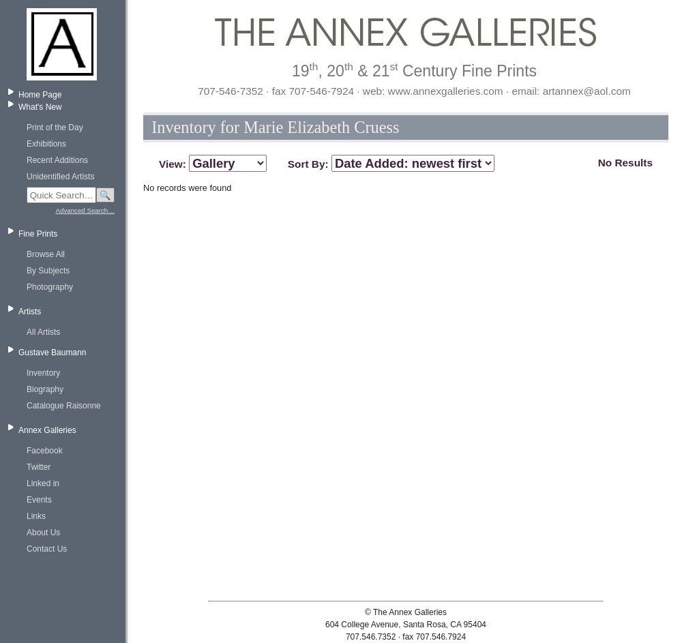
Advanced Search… (85, 210)
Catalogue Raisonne (64, 405)
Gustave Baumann (52, 352)
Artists (29, 311)
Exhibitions (46, 144)
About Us (43, 532)
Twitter (38, 467)
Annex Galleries (47, 430)
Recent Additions (57, 160)
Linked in (43, 483)
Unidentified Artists (60, 176)
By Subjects (48, 270)
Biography (45, 389)
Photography (50, 287)
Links (36, 516)
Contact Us (47, 549)
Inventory (43, 373)
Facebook (45, 450)
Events (39, 500)
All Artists (43, 332)
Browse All (46, 254)
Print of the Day (55, 127)
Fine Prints (37, 234)
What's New (40, 107)
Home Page (39, 95)
